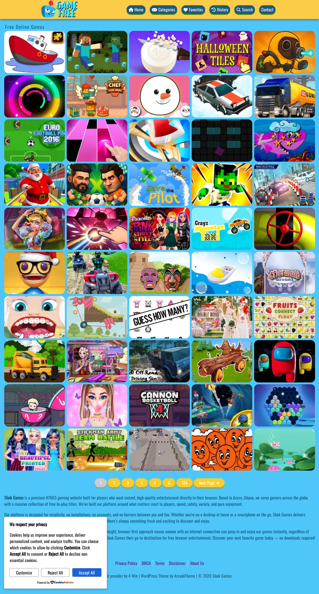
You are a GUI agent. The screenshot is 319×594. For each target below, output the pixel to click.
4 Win (133, 582)
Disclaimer (177, 570)
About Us (197, 570)
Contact (267, 9)
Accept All (81, 572)
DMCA (146, 570)
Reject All (51, 572)
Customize (23, 572)
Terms (160, 570)
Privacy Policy (126, 570)
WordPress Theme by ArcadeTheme (168, 582)
